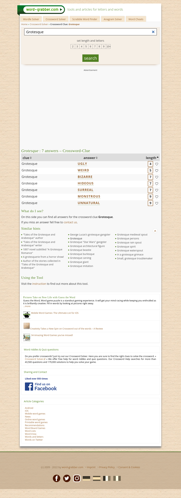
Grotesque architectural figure (87, 246)
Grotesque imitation (81, 266)
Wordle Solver (31, 19)
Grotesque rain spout (129, 242)
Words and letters (34, 436)
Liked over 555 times (36, 378)
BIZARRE (85, 177)
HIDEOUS (86, 183)
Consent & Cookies (129, 467)
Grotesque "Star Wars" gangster (88, 242)
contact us (70, 222)
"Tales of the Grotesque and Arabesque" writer (38, 243)
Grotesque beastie (80, 250)
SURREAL (86, 190)
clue (26, 158)
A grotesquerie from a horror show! (43, 256)
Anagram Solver (113, 19)
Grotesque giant (79, 262)
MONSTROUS (89, 196)
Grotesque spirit (126, 246)
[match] (156, 164)
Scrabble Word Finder (84, 19)
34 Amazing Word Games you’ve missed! (52, 335)
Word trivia (30, 433)
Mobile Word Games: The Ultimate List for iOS (54, 312)
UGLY (82, 163)
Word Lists (30, 430)
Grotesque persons (128, 238)
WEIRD (83, 170)
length (151, 158)
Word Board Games (35, 428)
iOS (26, 410)
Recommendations (34, 425)
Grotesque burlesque (82, 254)
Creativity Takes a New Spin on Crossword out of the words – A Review (63, 328)
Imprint (91, 467)
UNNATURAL (89, 203)
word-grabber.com (72, 467)
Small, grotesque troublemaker (135, 258)
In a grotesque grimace (130, 254)
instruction (39, 284)
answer (89, 158)
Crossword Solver (56, 19)
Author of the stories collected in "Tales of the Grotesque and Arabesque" (40, 264)
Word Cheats (136, 19)
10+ (108, 46)
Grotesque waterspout (130, 250)
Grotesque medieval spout (132, 234)
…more (26, 306)
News (28, 416)
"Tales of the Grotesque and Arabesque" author (38, 236)
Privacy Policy (107, 467)
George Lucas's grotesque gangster (90, 234)
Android (29, 407)
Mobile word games (35, 413)
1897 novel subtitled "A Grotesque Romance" (41, 251)
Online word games (35, 419)
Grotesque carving (80, 258)
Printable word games (36, 422)
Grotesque (29, 163)
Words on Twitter (34, 439)
